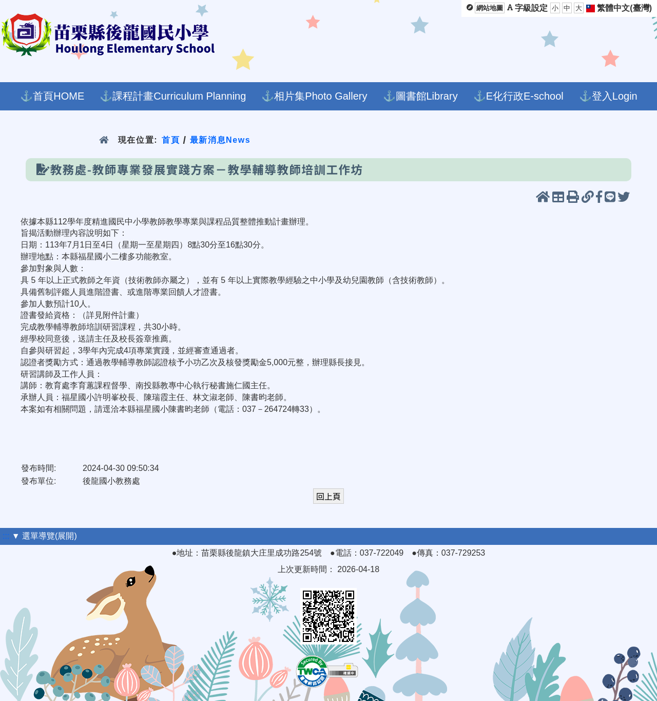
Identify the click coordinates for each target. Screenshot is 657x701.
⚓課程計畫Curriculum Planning (173, 96)
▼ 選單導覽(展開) (44, 536)
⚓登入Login (608, 96)
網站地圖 (489, 8)
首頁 (171, 140)
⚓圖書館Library (420, 96)
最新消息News (220, 140)
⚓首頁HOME (52, 96)
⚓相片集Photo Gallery (314, 96)
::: (6, 536)
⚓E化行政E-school (518, 96)
